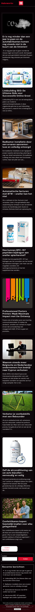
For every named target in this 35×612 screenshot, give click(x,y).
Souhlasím (17, 609)
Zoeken (4, 556)
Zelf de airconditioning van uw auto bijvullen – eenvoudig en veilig (17, 473)
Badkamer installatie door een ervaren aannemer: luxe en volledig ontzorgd (17, 144)
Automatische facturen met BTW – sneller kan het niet (17, 194)
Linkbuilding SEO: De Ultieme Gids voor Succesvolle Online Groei (17, 93)
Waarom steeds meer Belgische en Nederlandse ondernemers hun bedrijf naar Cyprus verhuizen (17, 366)
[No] (33, 606)
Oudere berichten (6, 549)
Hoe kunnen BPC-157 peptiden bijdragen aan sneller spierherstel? (16, 253)
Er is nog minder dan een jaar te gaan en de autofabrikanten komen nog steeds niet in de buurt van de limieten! (16, 41)
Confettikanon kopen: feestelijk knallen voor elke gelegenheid (17, 524)
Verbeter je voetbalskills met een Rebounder (16, 415)
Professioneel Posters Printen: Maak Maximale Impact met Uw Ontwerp (16, 314)
